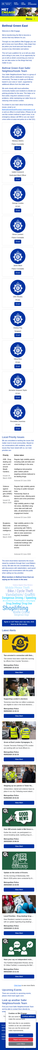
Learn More (21, 1044)
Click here (17, 985)
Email (18, 148)
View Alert (19, 672)
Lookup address (28, 1016)
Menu (31, 19)
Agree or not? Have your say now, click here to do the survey (19, 623)
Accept (20, 1035)
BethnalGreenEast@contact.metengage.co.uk (18, 109)
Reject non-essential (20, 1039)
